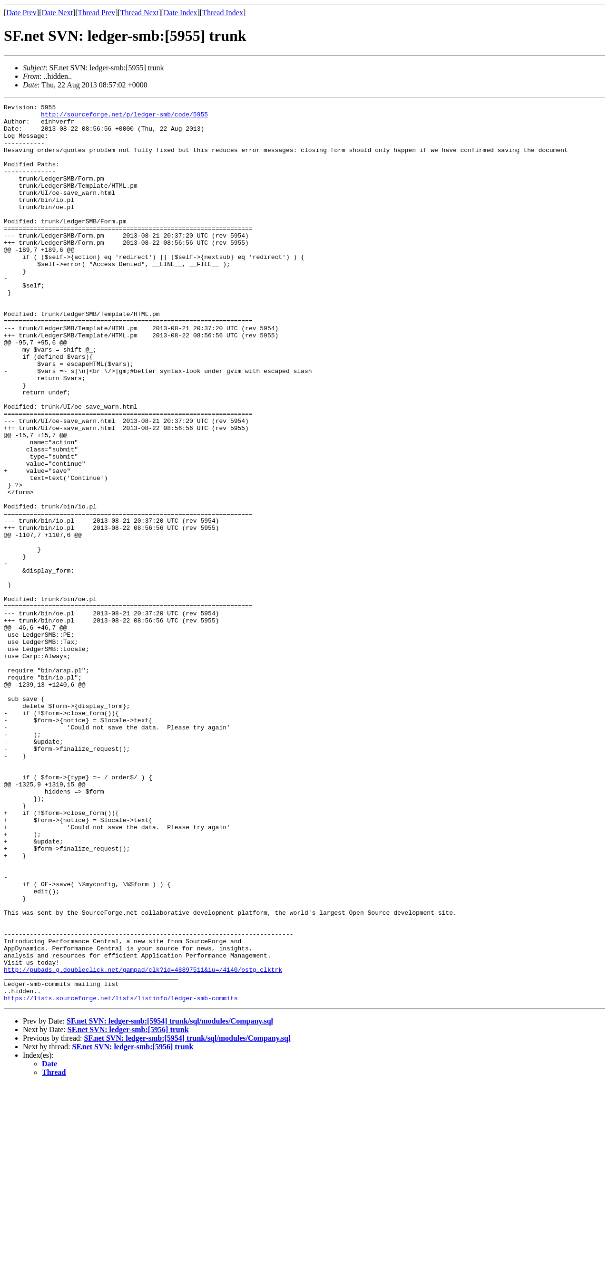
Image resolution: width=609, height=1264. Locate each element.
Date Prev (21, 13)
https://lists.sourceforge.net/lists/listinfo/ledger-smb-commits (120, 1177)
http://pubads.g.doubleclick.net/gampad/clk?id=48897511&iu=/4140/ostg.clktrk (143, 1143)
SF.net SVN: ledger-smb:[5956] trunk (128, 1209)
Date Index (180, 13)
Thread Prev (96, 13)
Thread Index (222, 13)
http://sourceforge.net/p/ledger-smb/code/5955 (124, 117)
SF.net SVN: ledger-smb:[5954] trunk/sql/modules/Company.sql (170, 1201)
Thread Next (139, 13)
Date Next (57, 13)
